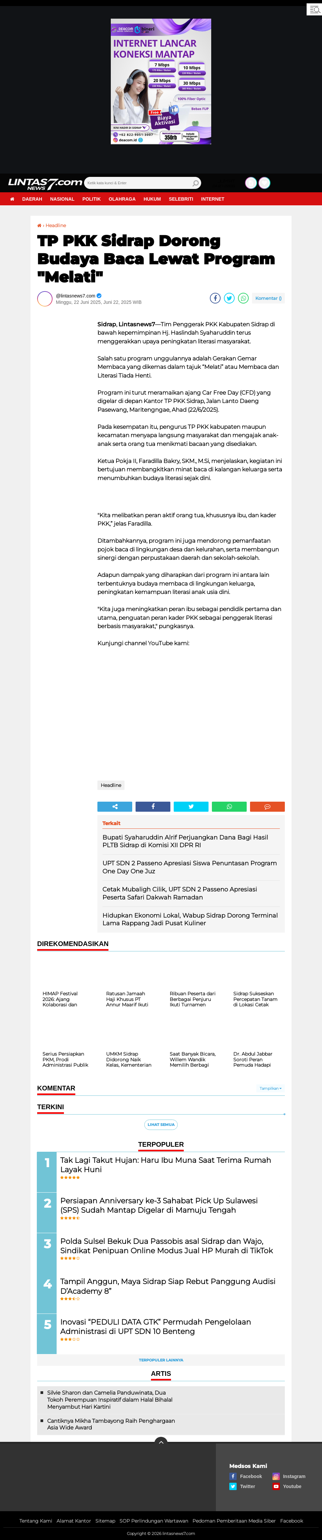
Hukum (153, 199)
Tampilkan (270, 1088)
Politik (92, 199)
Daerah (32, 199)
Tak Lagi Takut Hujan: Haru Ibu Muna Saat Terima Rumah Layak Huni (166, 1164)
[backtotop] (161, 1444)
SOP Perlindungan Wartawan (153, 1521)
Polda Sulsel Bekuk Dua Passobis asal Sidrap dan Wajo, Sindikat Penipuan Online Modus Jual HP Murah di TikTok (167, 1245)
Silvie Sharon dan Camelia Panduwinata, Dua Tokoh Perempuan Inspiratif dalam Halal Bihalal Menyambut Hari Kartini (109, 1400)
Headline (56, 225)
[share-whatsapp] (243, 298)
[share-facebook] (215, 298)
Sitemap (105, 1521)
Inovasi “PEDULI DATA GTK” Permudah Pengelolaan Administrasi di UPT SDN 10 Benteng (156, 1327)
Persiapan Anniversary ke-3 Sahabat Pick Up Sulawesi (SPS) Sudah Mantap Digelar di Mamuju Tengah (159, 1205)
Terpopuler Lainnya (161, 1360)
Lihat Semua (161, 1124)
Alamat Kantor (74, 1521)
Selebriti (182, 199)
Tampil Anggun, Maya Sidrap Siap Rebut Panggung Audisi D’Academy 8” (168, 1286)
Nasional (63, 199)
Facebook (291, 1521)
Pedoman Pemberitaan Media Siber (234, 1521)
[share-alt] (114, 807)
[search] (142, 183)
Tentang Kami (35, 1521)
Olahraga (123, 199)
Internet (214, 199)
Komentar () (268, 298)
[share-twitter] (229, 298)
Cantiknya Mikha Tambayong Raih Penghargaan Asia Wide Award (111, 1424)
